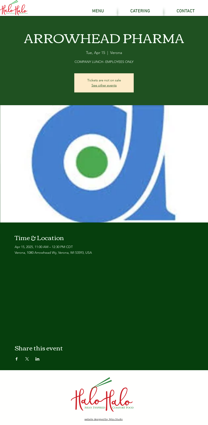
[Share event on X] (27, 359)
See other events (104, 85)
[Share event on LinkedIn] (37, 359)
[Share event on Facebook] (17, 359)
